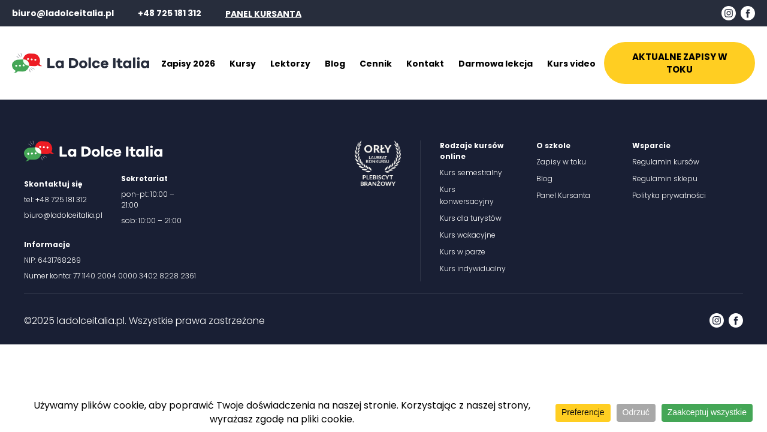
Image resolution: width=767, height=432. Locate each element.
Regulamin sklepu (664, 178)
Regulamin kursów (665, 162)
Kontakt (425, 64)
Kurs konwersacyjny (467, 195)
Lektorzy (290, 64)
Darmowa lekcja (495, 64)
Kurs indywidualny (473, 268)
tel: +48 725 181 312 (55, 199)
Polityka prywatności (669, 195)
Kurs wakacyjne (468, 235)
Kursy (243, 64)
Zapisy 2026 (188, 64)
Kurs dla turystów (471, 218)
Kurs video (571, 64)
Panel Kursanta (563, 195)
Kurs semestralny (471, 172)
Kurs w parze (462, 252)
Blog (335, 64)
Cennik (376, 64)
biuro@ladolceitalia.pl (63, 13)
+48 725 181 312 (169, 13)
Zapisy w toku (561, 162)
